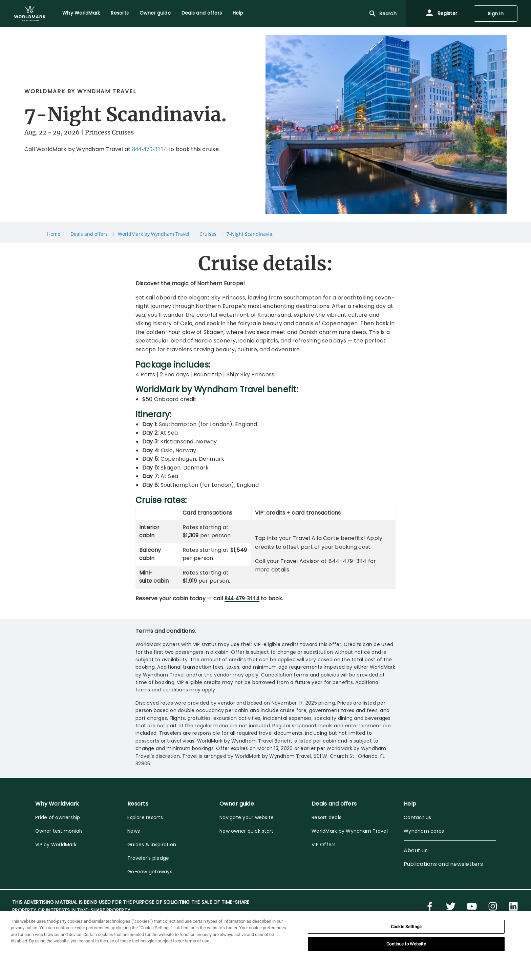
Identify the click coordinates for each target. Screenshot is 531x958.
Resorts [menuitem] (120, 12)
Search (382, 13)
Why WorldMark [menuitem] (81, 12)
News (133, 831)
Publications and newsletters (443, 864)
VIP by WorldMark (56, 844)
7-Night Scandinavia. (250, 234)
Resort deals (326, 817)
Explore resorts (145, 817)
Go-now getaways (149, 871)
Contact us (417, 817)
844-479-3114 (149, 149)
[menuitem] (30, 13)
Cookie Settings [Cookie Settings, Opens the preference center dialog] (406, 926)
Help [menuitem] (238, 12)
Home (53, 234)
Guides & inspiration (151, 844)
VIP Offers (324, 844)
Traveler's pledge (148, 858)
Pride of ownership (57, 817)
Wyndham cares (424, 831)
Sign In (496, 13)
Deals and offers (89, 234)
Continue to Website (406, 943)
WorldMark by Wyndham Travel (153, 234)
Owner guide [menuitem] (155, 12)
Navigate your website (246, 817)
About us (416, 850)
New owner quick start (246, 831)
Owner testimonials (59, 831)
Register (441, 13)
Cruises (207, 234)
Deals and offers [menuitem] (202, 12)
